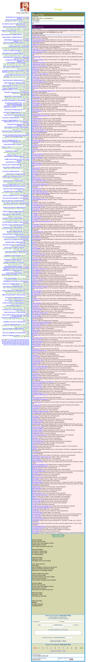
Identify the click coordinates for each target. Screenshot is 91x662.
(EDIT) (35, 13)
